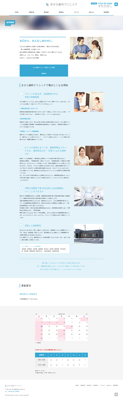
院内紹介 (46, 12)
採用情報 (106, 12)
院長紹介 (61, 12)
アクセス (76, 12)
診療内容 (31, 12)
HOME (16, 12)
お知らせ (91, 12)
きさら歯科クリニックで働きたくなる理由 (40, 67)
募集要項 (82, 67)
